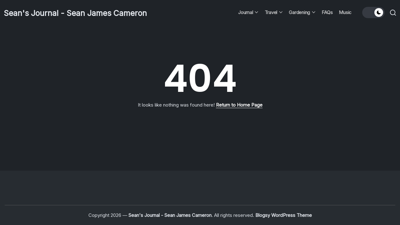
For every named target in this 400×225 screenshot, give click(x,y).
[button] (372, 12)
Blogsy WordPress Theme (283, 215)
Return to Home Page (239, 105)
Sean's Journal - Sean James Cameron (89, 12)
